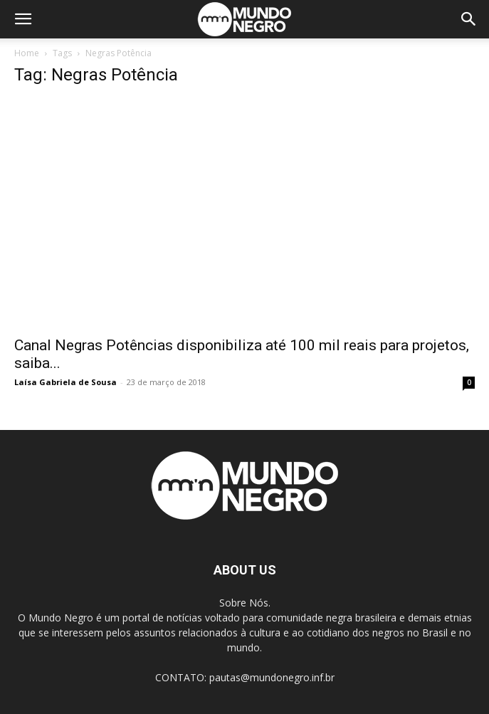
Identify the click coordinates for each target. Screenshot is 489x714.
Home (26, 53)
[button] (23, 19)
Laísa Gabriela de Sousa (65, 382)
